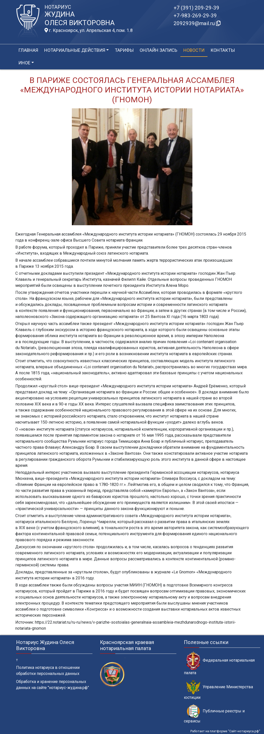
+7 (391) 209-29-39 (196, 8)
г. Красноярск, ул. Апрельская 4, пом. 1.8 (88, 30)
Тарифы (124, 50)
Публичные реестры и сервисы (214, 713)
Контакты (222, 50)
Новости (193, 50)
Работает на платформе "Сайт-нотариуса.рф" (225, 731)
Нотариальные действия (74, 50)
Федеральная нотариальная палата (219, 663)
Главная (28, 50)
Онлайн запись (158, 50)
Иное (24, 62)
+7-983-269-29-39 (195, 16)
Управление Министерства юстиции (218, 690)
